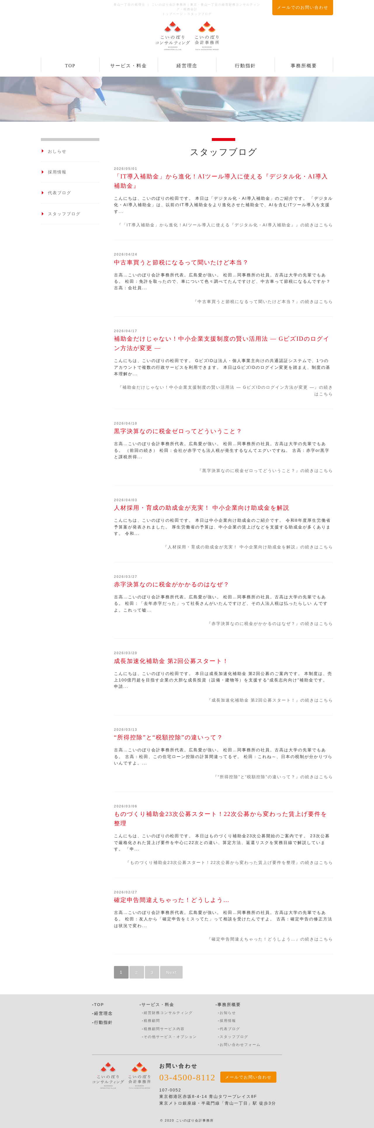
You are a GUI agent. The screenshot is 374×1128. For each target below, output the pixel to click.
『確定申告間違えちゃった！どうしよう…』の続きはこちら (270, 939)
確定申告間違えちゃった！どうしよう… (172, 900)
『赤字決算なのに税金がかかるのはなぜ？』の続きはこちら (270, 623)
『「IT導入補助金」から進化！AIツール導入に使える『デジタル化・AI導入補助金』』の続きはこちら (225, 225)
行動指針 (245, 65)
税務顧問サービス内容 (164, 1029)
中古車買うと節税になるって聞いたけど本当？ (181, 262)
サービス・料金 (128, 65)
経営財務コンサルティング (168, 1013)
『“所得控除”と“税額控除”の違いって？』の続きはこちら (273, 776)
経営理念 (187, 65)
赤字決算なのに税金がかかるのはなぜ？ (172, 584)
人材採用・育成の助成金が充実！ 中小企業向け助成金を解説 (202, 507)
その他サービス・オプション (170, 1037)
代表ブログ (59, 192)
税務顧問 (152, 1021)
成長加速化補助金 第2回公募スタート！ (171, 661)
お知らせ (228, 1013)
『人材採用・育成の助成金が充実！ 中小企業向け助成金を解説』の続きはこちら (248, 547)
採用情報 (57, 172)
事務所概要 (304, 65)
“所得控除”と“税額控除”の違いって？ (168, 737)
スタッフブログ (64, 213)
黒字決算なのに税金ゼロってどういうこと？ (178, 431)
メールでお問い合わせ (248, 1077)
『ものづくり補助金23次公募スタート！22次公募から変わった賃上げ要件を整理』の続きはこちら (229, 862)
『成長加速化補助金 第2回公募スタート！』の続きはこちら (270, 700)
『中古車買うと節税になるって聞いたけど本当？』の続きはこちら (263, 301)
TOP (70, 65)
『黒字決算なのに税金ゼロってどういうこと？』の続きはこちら (265, 470)
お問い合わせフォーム (240, 1045)
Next (171, 972)
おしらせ (57, 151)
